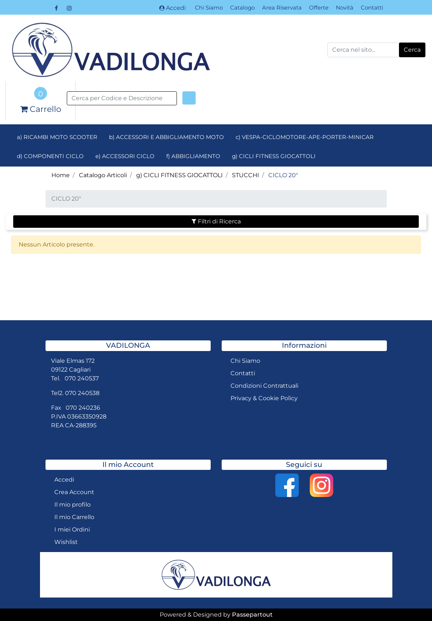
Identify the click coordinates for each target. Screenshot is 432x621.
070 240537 (82, 378)
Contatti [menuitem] (372, 7)
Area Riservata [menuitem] (282, 7)
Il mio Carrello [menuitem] (74, 517)
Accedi (172, 7)
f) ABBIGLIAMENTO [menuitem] (193, 156)
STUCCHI (245, 175)
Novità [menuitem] (344, 7)
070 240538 (82, 393)
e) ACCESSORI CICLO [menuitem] (125, 156)
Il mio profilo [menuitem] (72, 504)
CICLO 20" (283, 175)
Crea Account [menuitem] (74, 492)
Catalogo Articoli (103, 175)
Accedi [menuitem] (64, 479)
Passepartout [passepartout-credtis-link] (252, 614)
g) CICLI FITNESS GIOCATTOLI (179, 175)
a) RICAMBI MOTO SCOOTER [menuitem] (57, 137)
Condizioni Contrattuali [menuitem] (264, 385)
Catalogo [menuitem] (242, 7)
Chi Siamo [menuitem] (209, 7)
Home (60, 175)
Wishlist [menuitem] (66, 541)
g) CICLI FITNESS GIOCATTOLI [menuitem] (274, 156)
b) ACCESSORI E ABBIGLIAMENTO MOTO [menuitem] (166, 137)
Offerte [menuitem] (318, 7)
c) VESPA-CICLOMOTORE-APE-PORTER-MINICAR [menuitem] (305, 137)
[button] (412, 50)
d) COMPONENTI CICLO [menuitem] (50, 156)
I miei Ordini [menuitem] (72, 529)
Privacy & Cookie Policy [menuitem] (264, 398)
